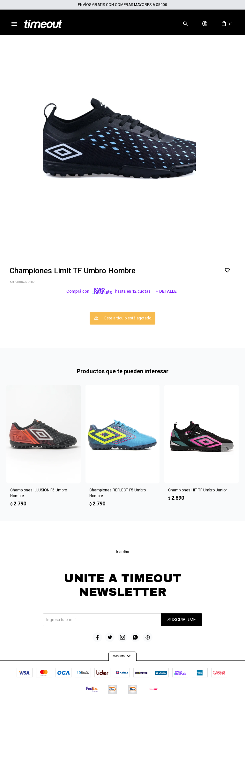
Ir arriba (122, 552)
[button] (185, 24)
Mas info (122, 656)
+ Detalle (166, 291)
